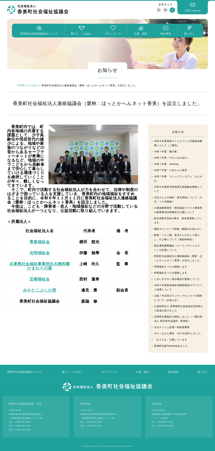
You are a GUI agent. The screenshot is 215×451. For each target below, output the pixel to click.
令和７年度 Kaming (166, 164)
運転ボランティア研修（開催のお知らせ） (178, 229)
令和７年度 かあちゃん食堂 (170, 170)
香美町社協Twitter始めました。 (172, 346)
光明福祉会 (40, 253)
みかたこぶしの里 (39, 290)
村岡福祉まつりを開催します (170, 266)
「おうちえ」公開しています (170, 339)
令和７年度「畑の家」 (166, 151)
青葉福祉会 (40, 242)
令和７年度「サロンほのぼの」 (172, 157)
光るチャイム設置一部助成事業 (172, 327)
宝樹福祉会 (40, 279)
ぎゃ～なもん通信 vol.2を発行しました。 (178, 333)
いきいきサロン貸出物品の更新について (177, 279)
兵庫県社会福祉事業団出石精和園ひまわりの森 (39, 266)
